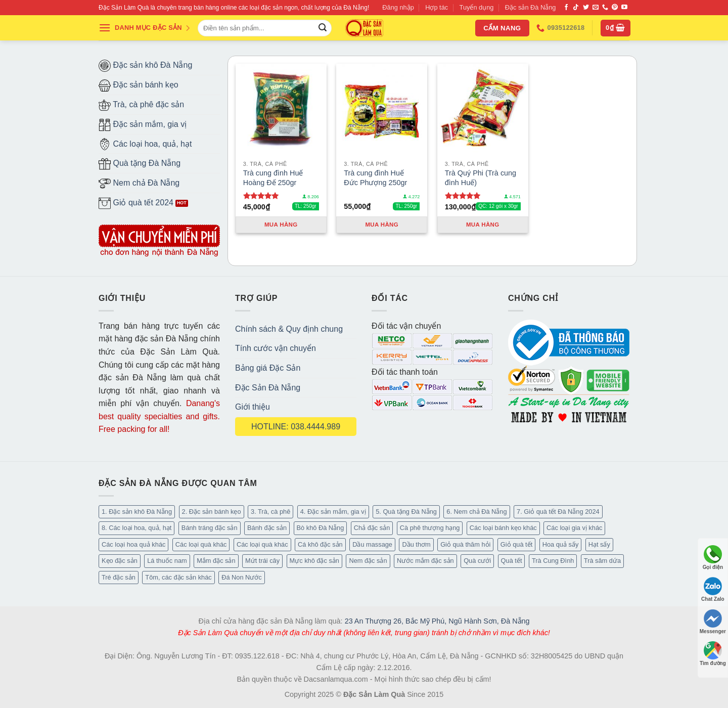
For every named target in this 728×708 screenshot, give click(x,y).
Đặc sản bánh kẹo (138, 85)
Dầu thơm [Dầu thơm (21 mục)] (416, 544)
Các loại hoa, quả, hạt (145, 144)
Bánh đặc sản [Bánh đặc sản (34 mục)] (267, 528)
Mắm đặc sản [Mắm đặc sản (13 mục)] (216, 560)
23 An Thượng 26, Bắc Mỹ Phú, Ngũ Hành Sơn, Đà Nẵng (437, 621)
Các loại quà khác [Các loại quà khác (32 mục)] (201, 544)
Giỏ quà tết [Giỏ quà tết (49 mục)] (516, 544)
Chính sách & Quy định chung (289, 329)
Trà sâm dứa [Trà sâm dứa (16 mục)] (602, 560)
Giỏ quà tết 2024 (136, 203)
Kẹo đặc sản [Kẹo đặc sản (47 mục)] (120, 560)
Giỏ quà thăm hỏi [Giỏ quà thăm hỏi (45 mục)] (465, 544)
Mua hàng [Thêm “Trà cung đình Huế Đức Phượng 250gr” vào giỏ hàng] (381, 225)
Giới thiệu (252, 407)
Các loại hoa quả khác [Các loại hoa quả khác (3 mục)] (133, 544)
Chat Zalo (712, 589)
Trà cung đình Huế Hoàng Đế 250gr (273, 178)
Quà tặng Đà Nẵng (139, 164)
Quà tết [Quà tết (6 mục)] (511, 560)
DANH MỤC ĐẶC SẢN (145, 27)
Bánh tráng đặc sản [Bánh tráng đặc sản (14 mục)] (209, 528)
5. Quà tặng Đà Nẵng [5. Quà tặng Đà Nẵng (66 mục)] (406, 511)
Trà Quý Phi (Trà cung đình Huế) (480, 178)
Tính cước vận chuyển (275, 348)
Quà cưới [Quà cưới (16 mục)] (477, 560)
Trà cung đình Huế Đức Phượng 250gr (375, 178)
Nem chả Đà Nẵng (139, 184)
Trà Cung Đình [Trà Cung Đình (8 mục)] (553, 560)
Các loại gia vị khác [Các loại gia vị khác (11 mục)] (574, 528)
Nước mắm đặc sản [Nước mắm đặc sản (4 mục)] (425, 560)
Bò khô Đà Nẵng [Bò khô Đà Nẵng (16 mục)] (320, 528)
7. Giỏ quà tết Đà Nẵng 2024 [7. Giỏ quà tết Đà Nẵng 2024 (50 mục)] (558, 511)
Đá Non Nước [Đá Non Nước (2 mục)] (241, 577)
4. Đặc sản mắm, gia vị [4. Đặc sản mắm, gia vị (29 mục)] (333, 511)
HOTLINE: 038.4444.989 (295, 426)
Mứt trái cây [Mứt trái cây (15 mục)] (262, 560)
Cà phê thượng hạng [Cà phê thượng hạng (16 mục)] (430, 528)
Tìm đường (713, 653)
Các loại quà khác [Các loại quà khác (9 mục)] (262, 544)
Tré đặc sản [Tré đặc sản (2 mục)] (118, 577)
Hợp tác (436, 7)
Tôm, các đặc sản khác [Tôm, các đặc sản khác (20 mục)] (178, 577)
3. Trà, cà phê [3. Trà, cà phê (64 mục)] (270, 511)
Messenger (713, 621)
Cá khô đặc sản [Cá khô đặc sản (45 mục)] (320, 544)
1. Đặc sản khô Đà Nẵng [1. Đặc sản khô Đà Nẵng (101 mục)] (137, 511)
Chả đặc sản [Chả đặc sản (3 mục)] (372, 528)
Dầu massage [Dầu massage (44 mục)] (372, 544)
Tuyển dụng (477, 7)
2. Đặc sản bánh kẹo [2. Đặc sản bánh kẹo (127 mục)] (211, 511)
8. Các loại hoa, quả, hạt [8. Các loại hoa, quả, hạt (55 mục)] (136, 528)
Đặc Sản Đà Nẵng (267, 387)
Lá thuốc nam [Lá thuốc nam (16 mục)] (167, 560)
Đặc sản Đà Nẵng (530, 7)
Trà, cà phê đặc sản (141, 105)
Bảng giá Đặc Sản (267, 368)
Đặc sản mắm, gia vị (143, 125)
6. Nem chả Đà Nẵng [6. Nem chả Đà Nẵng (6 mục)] (476, 511)
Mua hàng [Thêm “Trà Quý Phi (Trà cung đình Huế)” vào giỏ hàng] (482, 225)
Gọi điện (713, 557)
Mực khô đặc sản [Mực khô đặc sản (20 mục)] (314, 560)
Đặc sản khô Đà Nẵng (145, 66)
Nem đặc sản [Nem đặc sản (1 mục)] (368, 560)
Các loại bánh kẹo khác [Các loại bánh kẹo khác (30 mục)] (503, 528)
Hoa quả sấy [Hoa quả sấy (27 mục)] (560, 544)
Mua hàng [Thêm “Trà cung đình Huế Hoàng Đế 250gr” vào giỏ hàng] (281, 225)
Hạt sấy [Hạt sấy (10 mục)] (599, 544)
